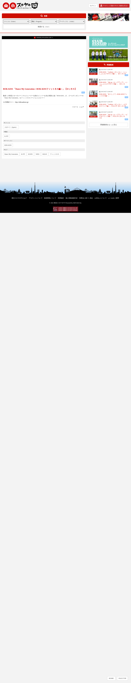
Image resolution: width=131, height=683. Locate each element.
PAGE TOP (122, 678)
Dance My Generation (11, 154)
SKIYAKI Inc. (77, 203)
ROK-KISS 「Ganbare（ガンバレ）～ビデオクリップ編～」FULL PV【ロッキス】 (113, 105)
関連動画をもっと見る (108, 125)
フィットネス (54, 154)
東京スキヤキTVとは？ (19, 198)
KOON (30, 154)
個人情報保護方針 (72, 198)
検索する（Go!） (44, 27)
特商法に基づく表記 (86, 198)
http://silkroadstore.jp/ (22, 102)
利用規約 (61, 198)
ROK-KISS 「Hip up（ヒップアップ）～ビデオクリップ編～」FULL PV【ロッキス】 (113, 116)
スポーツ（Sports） (11, 127)
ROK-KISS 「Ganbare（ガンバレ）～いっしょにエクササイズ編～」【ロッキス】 (113, 73)
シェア (81, 107)
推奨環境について (50, 198)
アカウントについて (35, 198)
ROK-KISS (8, 145)
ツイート (75, 107)
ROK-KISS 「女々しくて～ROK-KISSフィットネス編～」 (113, 95)
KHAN (44, 154)
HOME (111, 678)
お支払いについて (101, 198)
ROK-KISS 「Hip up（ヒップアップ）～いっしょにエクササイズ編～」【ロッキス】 (113, 84)
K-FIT (6, 136)
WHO (37, 154)
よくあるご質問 (113, 198)
